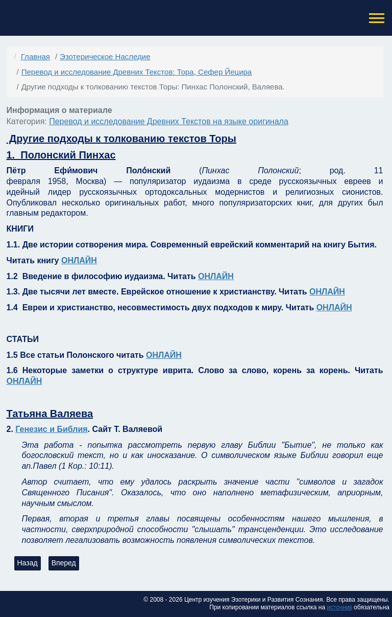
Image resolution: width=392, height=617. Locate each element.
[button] (375, 18)
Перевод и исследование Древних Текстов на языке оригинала (168, 121)
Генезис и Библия (51, 429)
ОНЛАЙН (79, 260)
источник (339, 607)
